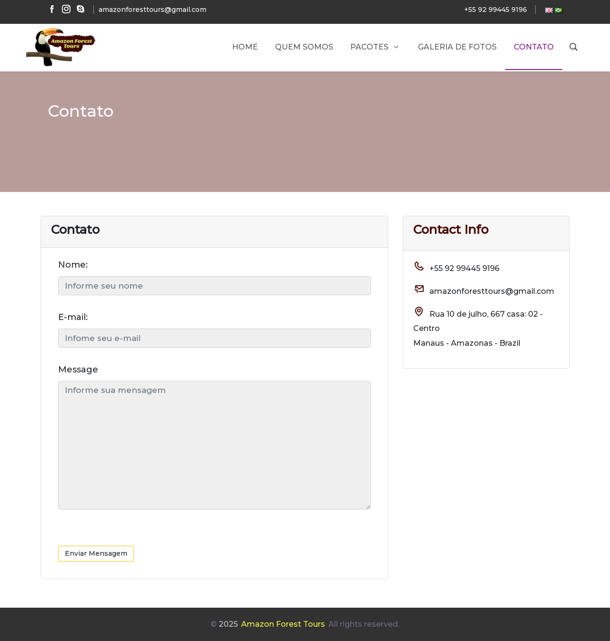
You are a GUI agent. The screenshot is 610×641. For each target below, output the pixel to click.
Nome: (73, 265)
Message (78, 369)
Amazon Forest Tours (283, 624)
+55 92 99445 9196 (495, 9)
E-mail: (73, 317)
